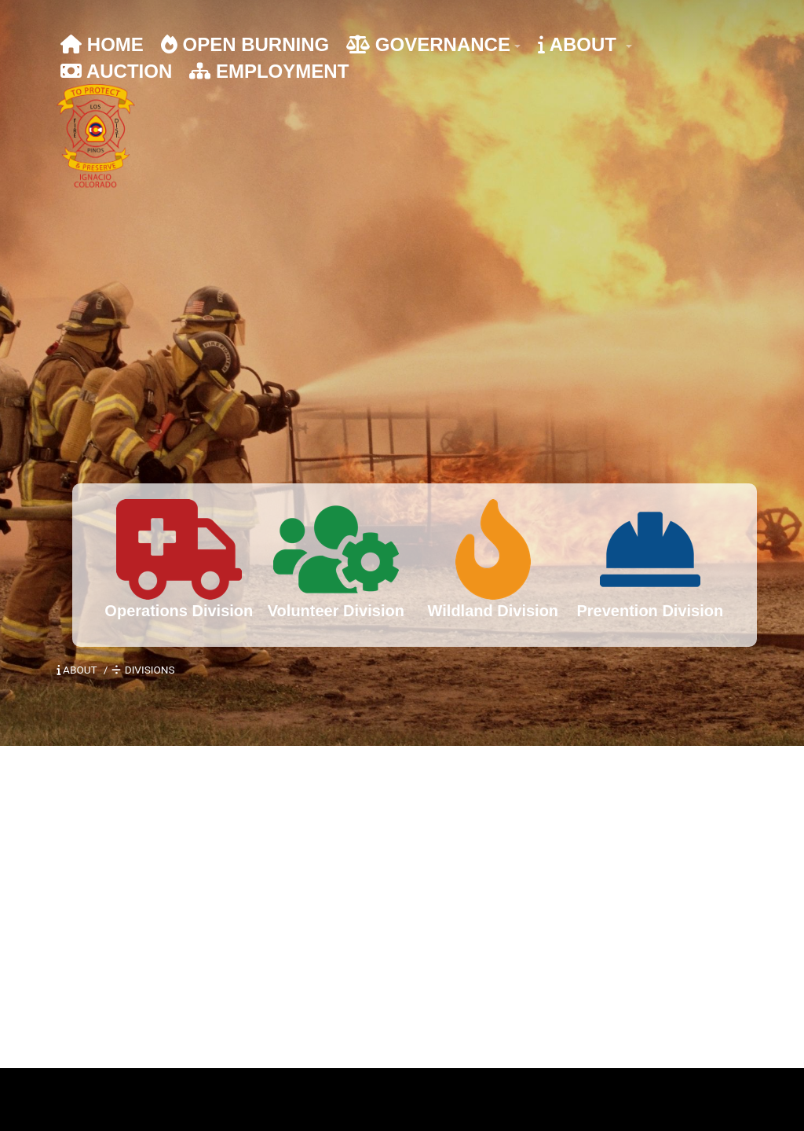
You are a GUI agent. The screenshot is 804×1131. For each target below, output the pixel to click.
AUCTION (116, 71)
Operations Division (178, 610)
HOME (102, 44)
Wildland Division (493, 610)
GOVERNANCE (428, 44)
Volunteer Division (336, 610)
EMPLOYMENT (269, 71)
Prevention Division (649, 610)
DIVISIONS (142, 669)
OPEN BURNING (245, 44)
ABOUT (580, 44)
